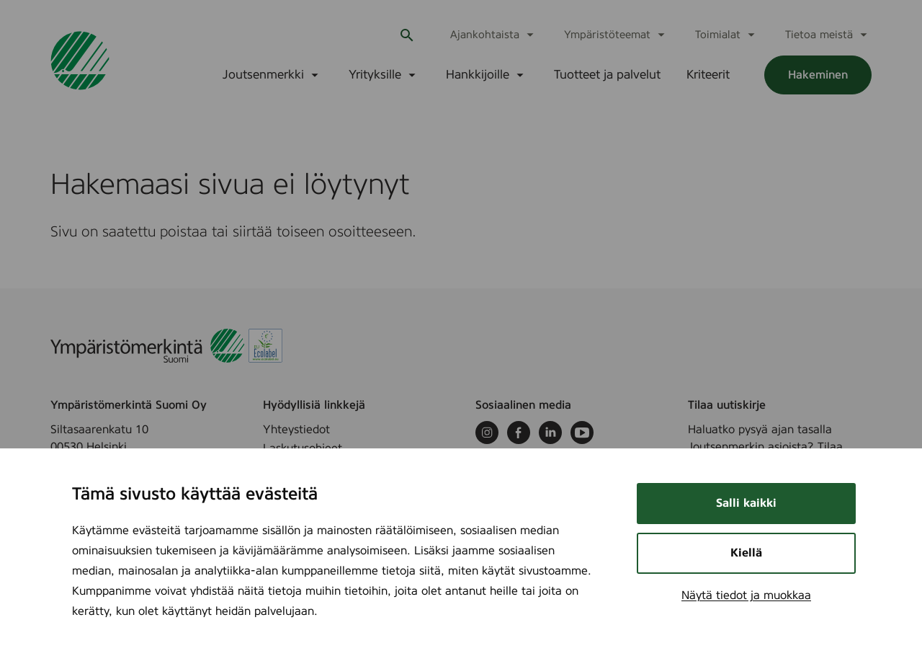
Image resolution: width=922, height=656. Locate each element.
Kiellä (746, 553)
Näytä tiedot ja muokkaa (746, 595)
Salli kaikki (746, 503)
